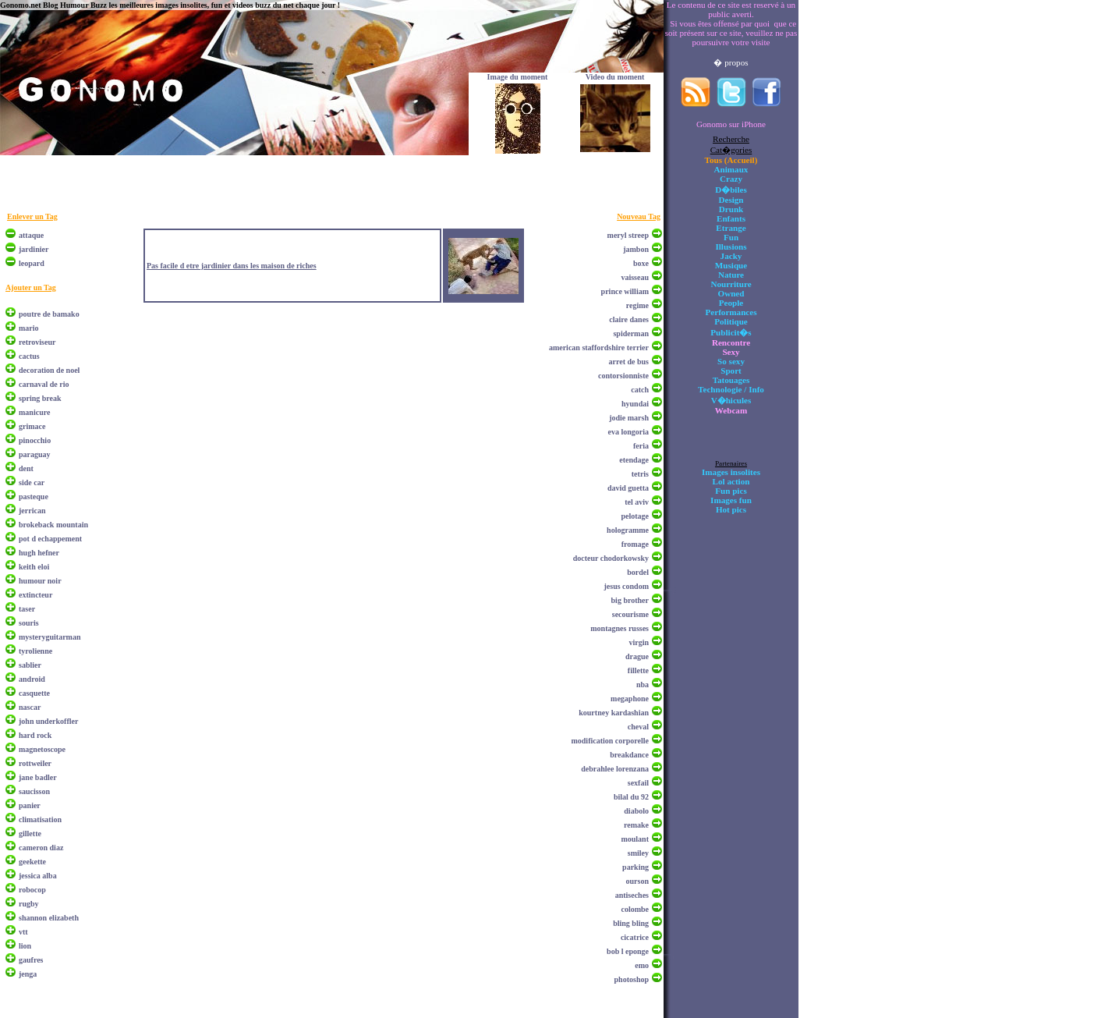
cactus (29, 356)
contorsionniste (623, 375)
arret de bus (629, 361)
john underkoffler (48, 721)
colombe (635, 909)
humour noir (40, 580)
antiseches (632, 895)
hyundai (635, 403)
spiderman (631, 333)
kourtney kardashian (614, 712)
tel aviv (637, 502)
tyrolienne (35, 651)
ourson (637, 881)
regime (637, 305)
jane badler (38, 777)
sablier (30, 665)
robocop (32, 889)
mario (29, 328)
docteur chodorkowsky (611, 558)
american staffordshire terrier (599, 347)
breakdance (629, 754)
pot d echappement (50, 538)
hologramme (628, 530)
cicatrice (635, 937)
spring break (40, 398)
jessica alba (38, 875)
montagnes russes (619, 628)
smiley (638, 853)
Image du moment (517, 77)
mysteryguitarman (49, 637)
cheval (638, 726)
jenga (28, 974)
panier (30, 805)
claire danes (629, 319)
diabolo (636, 811)
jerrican (32, 510)
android (32, 679)
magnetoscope (42, 749)
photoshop (631, 979)
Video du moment (615, 77)
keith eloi (34, 566)
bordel (638, 572)
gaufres (31, 960)
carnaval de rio (44, 384)
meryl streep (628, 235)
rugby (29, 903)
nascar (30, 707)
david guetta (628, 488)
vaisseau (635, 277)
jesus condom (626, 586)
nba (642, 684)
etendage (634, 460)
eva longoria (629, 431)
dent (26, 468)
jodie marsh (629, 417)
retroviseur (37, 342)
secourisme (630, 614)
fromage (635, 544)
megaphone (630, 698)
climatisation (40, 819)
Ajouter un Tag (30, 287)
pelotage (635, 516)
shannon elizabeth (49, 917)
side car (31, 482)
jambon (636, 249)
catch (640, 389)
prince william (625, 291)
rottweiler (35, 763)
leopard (31, 263)
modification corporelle (610, 740)
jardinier (33, 249)
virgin (638, 642)
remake (636, 825)
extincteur (35, 595)
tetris (640, 474)
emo (642, 965)
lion (25, 946)
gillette (30, 833)
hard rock (35, 735)
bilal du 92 (631, 797)
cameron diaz (41, 847)
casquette (34, 693)
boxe (641, 263)
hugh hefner (39, 552)
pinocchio (35, 440)
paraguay (35, 454)
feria (641, 446)
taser (27, 609)
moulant (635, 839)
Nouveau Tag (638, 216)
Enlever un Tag (32, 216)
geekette (32, 861)
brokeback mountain (53, 524)
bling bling (631, 923)
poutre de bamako (49, 314)
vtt (23, 932)
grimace (32, 426)
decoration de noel (49, 370)
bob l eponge (628, 951)
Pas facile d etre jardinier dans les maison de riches (232, 265)
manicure (34, 412)
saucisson (34, 791)
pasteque (33, 496)
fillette (638, 670)
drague (637, 656)
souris (29, 623)
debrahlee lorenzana (615, 768)
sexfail (638, 783)
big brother (630, 600)
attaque (31, 235)
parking (635, 867)
